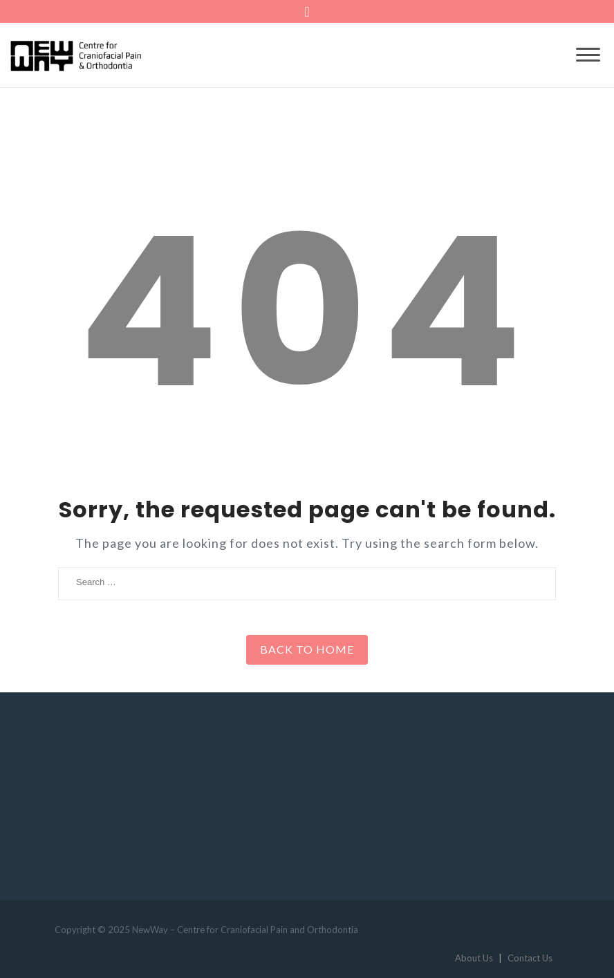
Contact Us (530, 957)
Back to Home (307, 649)
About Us (474, 957)
